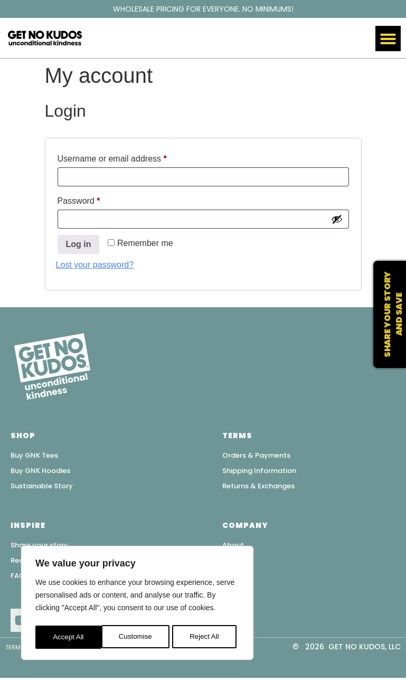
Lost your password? (95, 264)
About (233, 547)
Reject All (138, 637)
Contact (237, 562)
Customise (69, 637)
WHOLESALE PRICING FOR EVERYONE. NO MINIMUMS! (203, 9)
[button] (388, 38)
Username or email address (129, 156)
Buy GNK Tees (34, 455)
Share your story (39, 547)
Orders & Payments (256, 455)
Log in (78, 244)
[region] (137, 604)
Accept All (207, 637)
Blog (230, 578)
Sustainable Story (42, 487)
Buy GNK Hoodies (40, 471)
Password (96, 199)
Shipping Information (259, 471)
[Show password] (337, 219)
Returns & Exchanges (258, 487)
